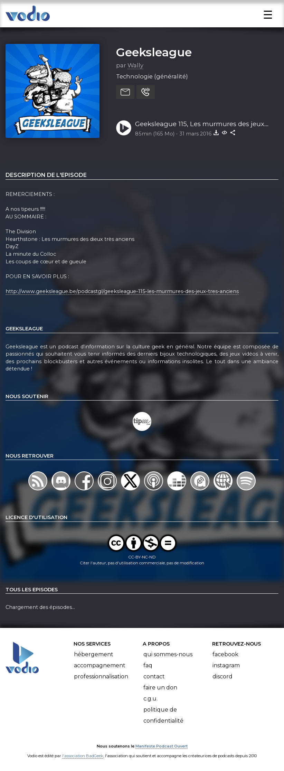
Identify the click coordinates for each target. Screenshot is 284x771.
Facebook (225, 654)
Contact (154, 676)
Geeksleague (154, 52)
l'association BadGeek (82, 755)
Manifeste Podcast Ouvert (161, 746)
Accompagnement (99, 665)
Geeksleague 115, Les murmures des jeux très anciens (199, 124)
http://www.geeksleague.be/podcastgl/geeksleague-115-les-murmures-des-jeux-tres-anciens (122, 291)
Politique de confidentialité (163, 715)
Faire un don (160, 687)
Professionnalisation (101, 676)
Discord (222, 676)
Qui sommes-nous (167, 654)
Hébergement (93, 654)
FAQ (147, 665)
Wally (135, 65)
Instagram (226, 665)
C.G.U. (150, 698)
